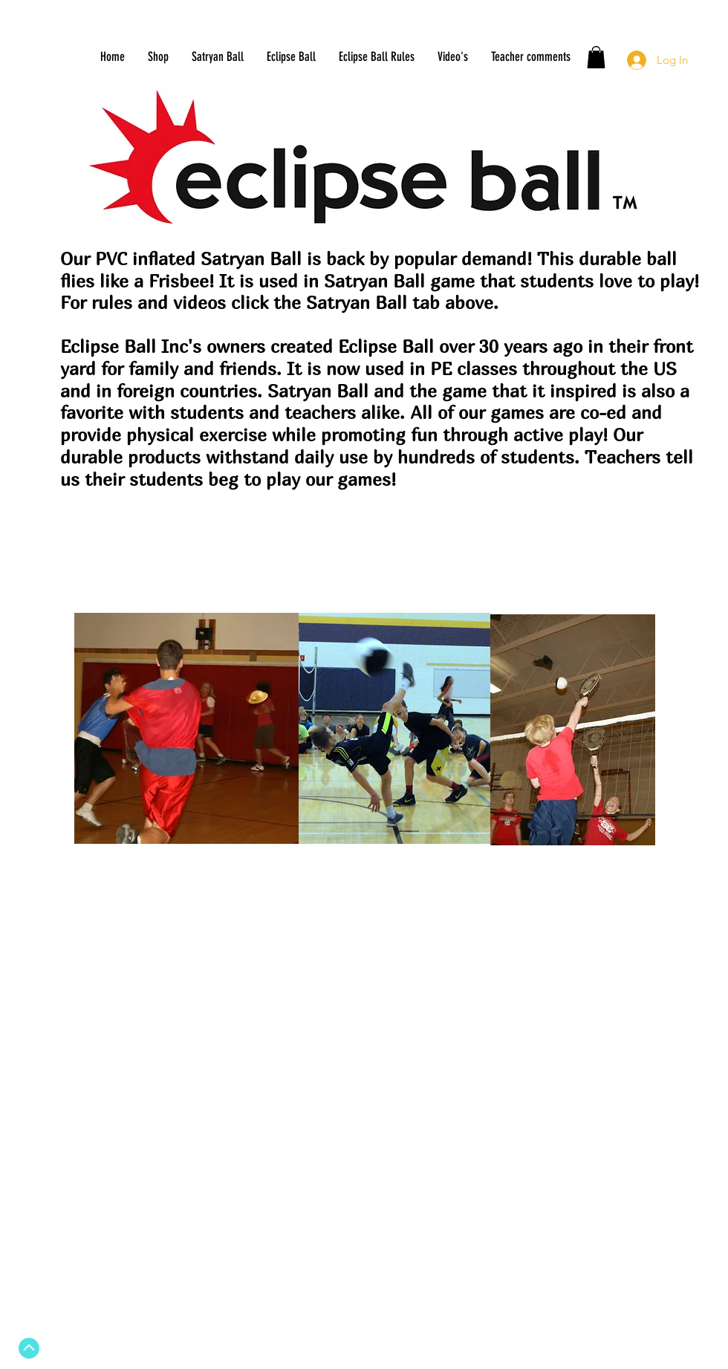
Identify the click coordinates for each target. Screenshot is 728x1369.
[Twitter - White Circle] (388, 1314)
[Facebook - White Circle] (348, 1314)
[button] (596, 57)
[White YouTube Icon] (427, 1314)
